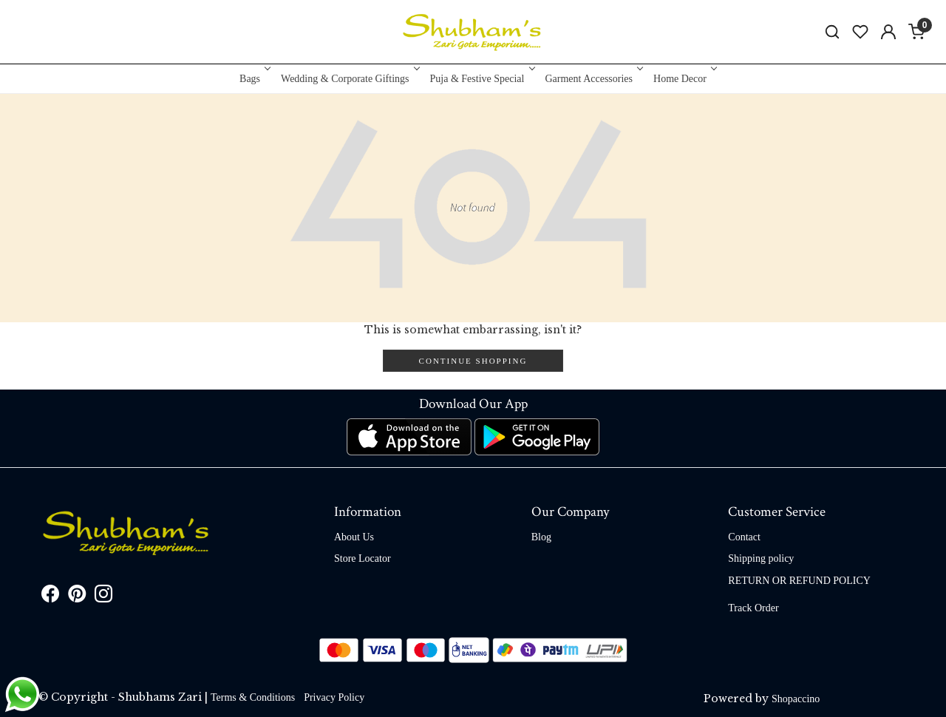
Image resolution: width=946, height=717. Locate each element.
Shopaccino (796, 698)
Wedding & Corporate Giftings (349, 78)
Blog (541, 537)
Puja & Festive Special (481, 78)
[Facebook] (50, 596)
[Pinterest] (77, 596)
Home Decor (684, 78)
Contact (744, 537)
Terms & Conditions (253, 697)
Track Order (753, 608)
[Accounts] (888, 32)
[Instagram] (103, 596)
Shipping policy (761, 558)
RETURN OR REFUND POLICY (799, 580)
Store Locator (362, 558)
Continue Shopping (473, 360)
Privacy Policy (334, 697)
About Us (354, 537)
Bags (253, 78)
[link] (832, 32)
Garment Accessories (593, 78)
